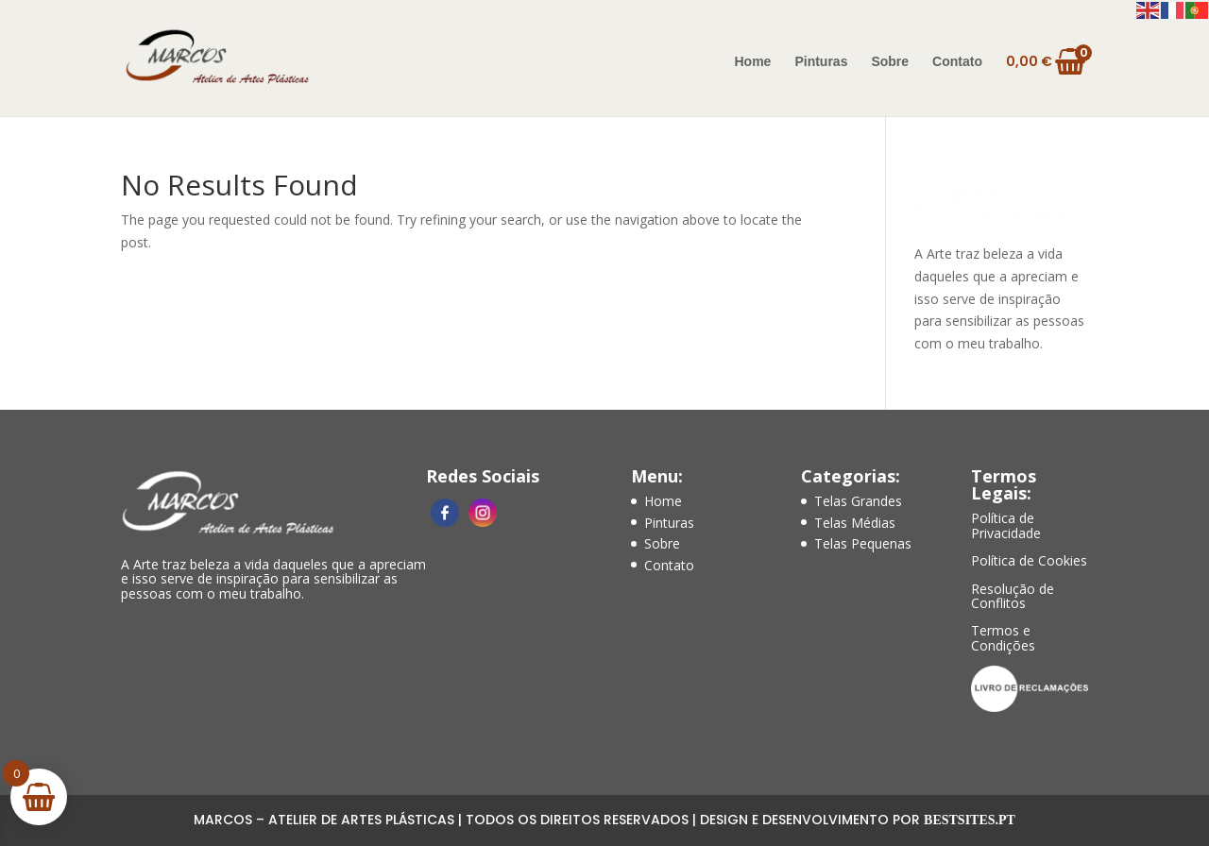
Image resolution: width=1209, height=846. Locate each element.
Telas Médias (854, 523)
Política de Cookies (1029, 560)
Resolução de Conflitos (1012, 596)
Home (753, 62)
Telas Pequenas (862, 543)
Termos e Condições (1003, 637)
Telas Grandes (858, 501)
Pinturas (820, 62)
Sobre (890, 62)
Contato (957, 62)
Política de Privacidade (1006, 525)
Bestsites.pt (969, 820)
